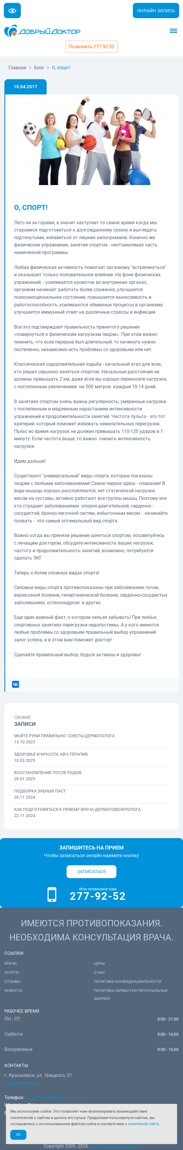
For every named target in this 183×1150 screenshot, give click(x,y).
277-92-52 (98, 896)
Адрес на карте (20, 1083)
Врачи (10, 963)
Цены (99, 963)
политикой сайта (143, 1124)
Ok (18, 1135)
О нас (99, 972)
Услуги (11, 972)
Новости (13, 990)
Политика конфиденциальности (127, 981)
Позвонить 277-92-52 (91, 46)
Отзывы (12, 981)
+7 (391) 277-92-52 (45, 1097)
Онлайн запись (156, 10)
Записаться (91, 871)
